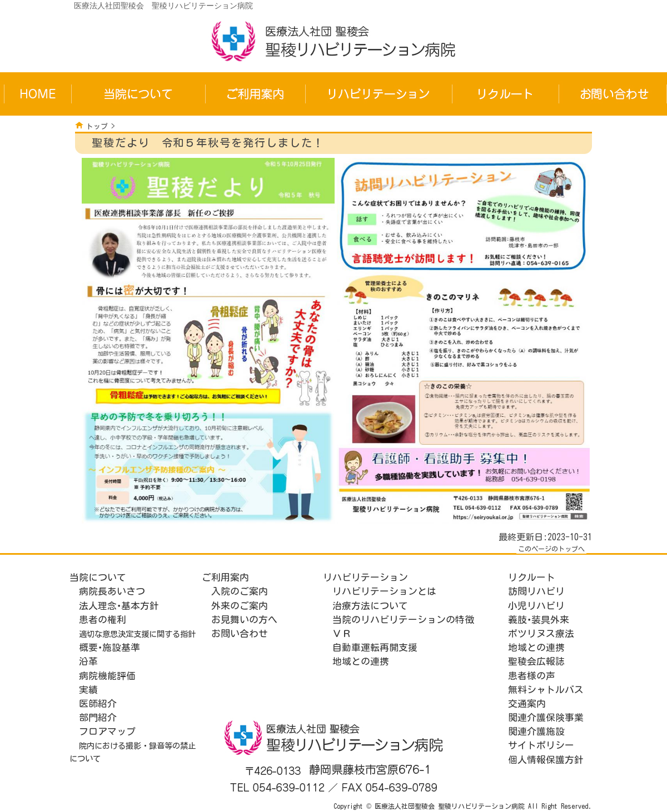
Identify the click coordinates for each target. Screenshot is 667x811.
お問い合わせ (239, 633)
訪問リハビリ (536, 591)
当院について (97, 577)
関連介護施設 (536, 731)
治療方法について (370, 605)
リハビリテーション (365, 577)
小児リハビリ (536, 605)
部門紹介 (98, 717)
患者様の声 (531, 675)
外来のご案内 (239, 605)
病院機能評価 (107, 675)
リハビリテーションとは (384, 591)
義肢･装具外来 (538, 619)
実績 (88, 689)
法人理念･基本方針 (119, 605)
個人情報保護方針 (546, 759)
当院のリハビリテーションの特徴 (403, 619)
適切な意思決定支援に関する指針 (137, 634)
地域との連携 (360, 661)
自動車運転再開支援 (374, 647)
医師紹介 (98, 703)
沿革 (88, 661)
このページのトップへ (551, 548)
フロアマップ (107, 731)
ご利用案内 (225, 577)
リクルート (531, 577)
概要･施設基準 (109, 647)
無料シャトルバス (546, 689)
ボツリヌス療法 (541, 633)
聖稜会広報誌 (536, 661)
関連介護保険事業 (546, 717)
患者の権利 (102, 619)
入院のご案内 (239, 591)
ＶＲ (341, 633)
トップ (97, 126)
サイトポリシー (541, 745)
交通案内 (527, 703)
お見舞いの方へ (244, 619)
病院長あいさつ (112, 591)
